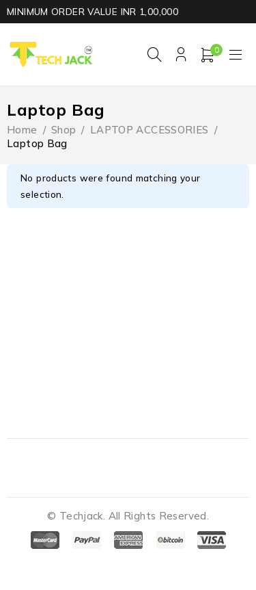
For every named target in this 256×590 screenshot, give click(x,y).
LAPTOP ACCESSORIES (149, 129)
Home (22, 129)
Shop (63, 129)
